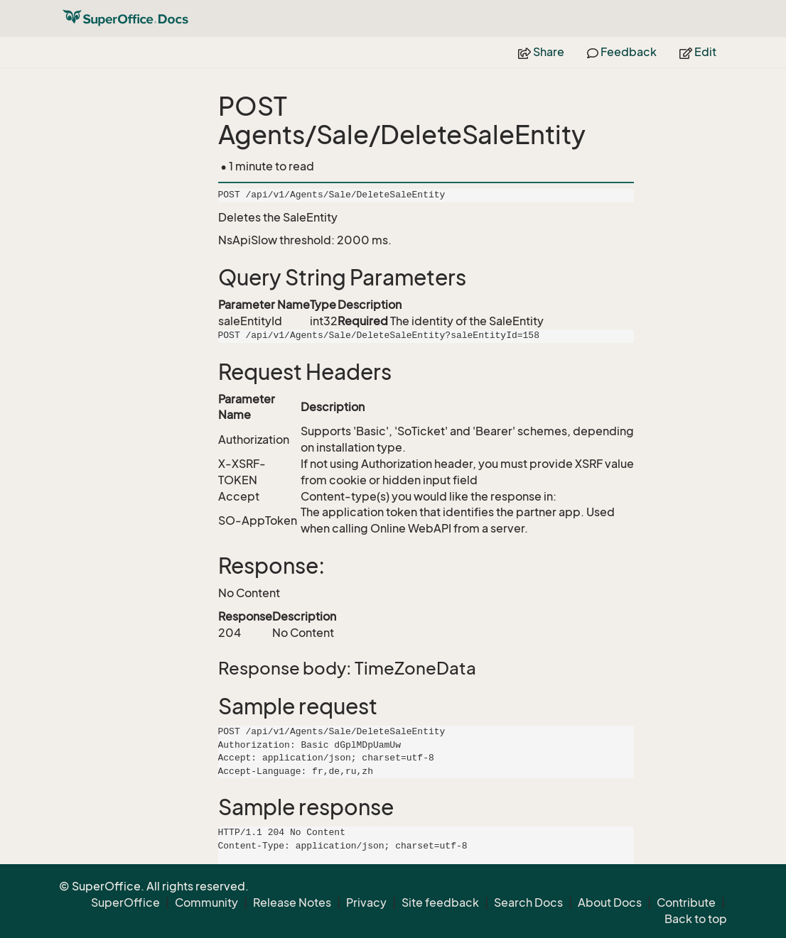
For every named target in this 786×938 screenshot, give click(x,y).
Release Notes (292, 902)
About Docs (610, 902)
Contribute (686, 902)
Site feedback (440, 902)
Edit (697, 52)
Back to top (695, 919)
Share (541, 52)
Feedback (622, 52)
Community (206, 902)
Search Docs (528, 902)
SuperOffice (125, 902)
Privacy (366, 902)
